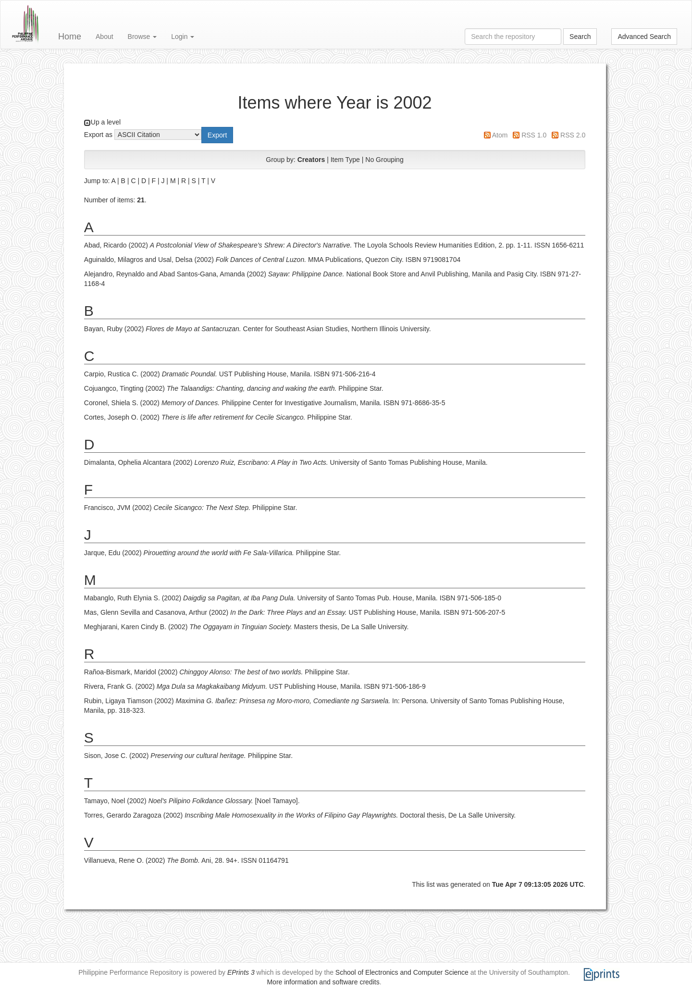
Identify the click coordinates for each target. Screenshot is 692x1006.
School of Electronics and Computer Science (402, 972)
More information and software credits (323, 982)
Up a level (106, 122)
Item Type (345, 159)
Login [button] (182, 36)
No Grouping (384, 159)
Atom (500, 135)
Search (580, 36)
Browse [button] (142, 36)
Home (69, 36)
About (104, 36)
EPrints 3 (241, 972)
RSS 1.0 (533, 135)
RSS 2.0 (572, 135)
